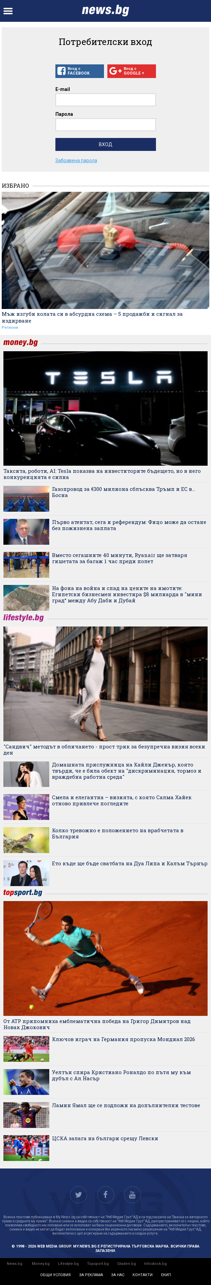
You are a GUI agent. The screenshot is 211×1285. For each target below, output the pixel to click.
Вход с (79, 71)
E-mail (62, 89)
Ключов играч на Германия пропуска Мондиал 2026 (123, 1039)
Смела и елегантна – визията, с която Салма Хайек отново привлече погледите (122, 800)
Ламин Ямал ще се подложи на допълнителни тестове (126, 1105)
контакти (143, 1275)
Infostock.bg (155, 1263)
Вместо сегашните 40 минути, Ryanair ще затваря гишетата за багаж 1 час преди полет (119, 558)
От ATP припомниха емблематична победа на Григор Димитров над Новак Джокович (97, 1024)
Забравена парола (76, 160)
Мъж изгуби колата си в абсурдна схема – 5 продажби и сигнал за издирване (92, 317)
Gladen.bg (126, 1263)
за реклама (91, 1275)
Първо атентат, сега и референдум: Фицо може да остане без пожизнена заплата (129, 525)
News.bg (14, 1263)
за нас (117, 1275)
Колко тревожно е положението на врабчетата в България (117, 833)
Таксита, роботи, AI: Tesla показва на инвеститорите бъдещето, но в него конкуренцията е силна (102, 473)
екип (166, 1275)
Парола (64, 114)
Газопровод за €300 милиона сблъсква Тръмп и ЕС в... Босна (123, 492)
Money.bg (41, 1263)
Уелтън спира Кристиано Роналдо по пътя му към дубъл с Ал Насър (121, 1075)
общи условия (55, 1275)
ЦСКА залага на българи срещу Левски (105, 1138)
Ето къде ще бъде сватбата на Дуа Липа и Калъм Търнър (130, 863)
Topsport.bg (98, 1263)
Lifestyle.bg (68, 1263)
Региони (10, 327)
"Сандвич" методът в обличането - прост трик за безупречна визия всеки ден (104, 749)
